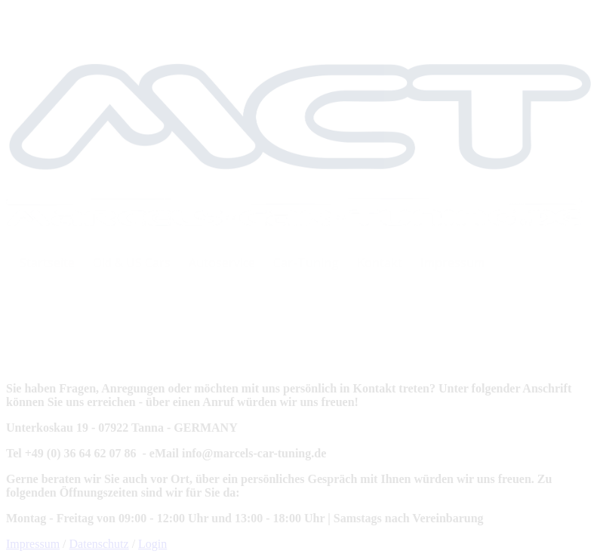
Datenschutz (99, 543)
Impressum (33, 543)
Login (152, 543)
